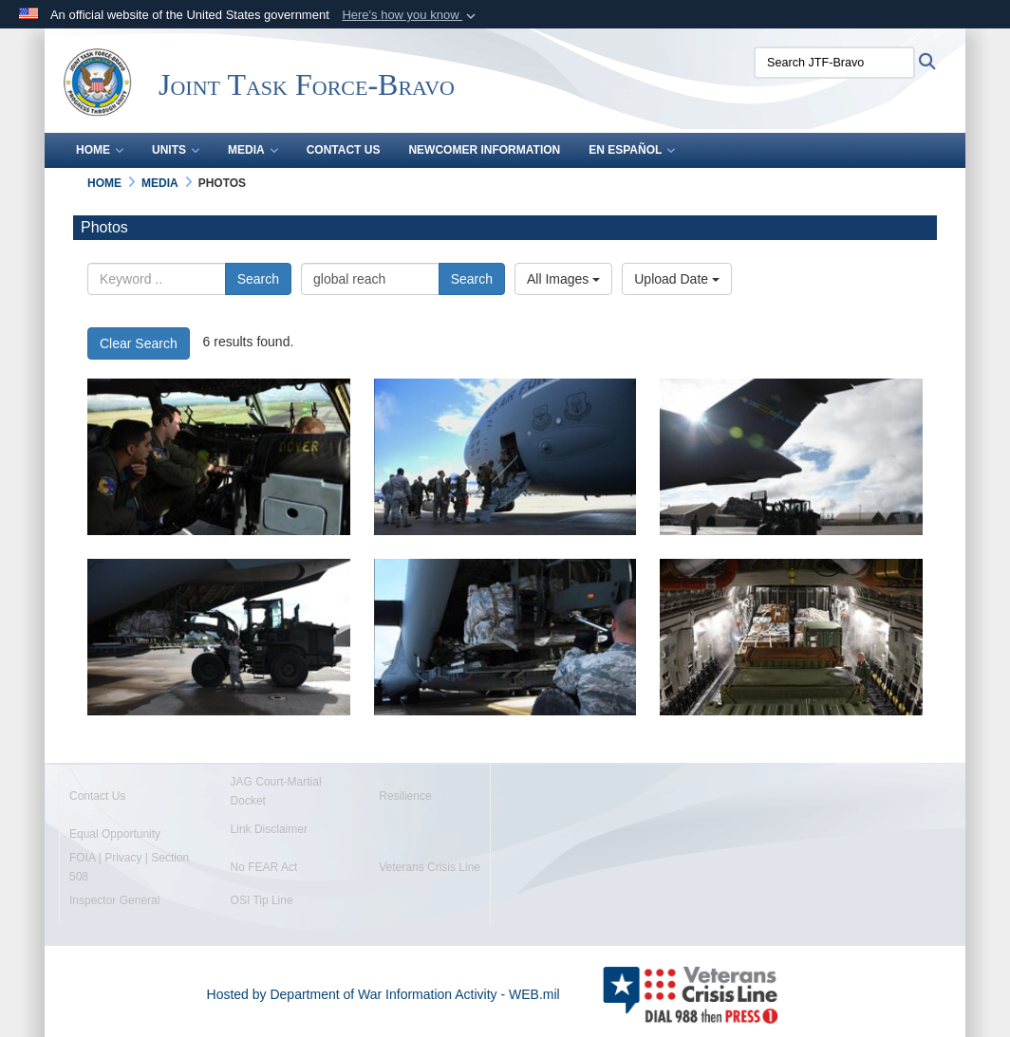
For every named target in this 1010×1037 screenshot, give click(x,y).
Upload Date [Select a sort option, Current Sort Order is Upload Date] (677, 279)
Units (175, 150)
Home (99, 150)
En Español (632, 150)
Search (258, 279)
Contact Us (344, 150)
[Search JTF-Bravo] (834, 62)
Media (253, 150)
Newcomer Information (484, 150)
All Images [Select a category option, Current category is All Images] (563, 279)
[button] (410, 15)
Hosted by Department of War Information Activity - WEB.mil (383, 994)
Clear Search (139, 343)
